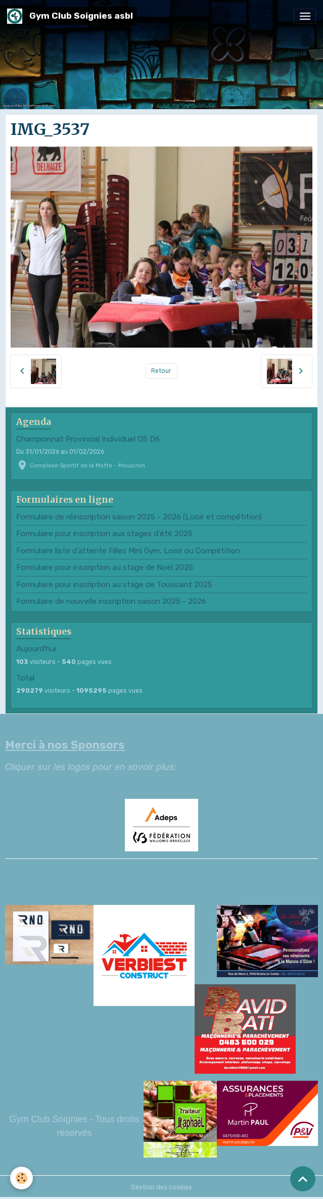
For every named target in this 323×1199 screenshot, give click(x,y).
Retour (161, 370)
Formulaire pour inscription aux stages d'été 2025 (104, 533)
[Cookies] (21, 1178)
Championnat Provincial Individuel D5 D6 (88, 439)
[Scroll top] (302, 1178)
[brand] (71, 16)
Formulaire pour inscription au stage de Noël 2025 (104, 567)
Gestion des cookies (161, 1187)
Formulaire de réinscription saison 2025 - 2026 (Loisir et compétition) (139, 516)
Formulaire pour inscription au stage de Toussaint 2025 (114, 584)
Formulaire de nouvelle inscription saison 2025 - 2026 (111, 601)
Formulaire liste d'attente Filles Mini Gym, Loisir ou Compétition (128, 550)
